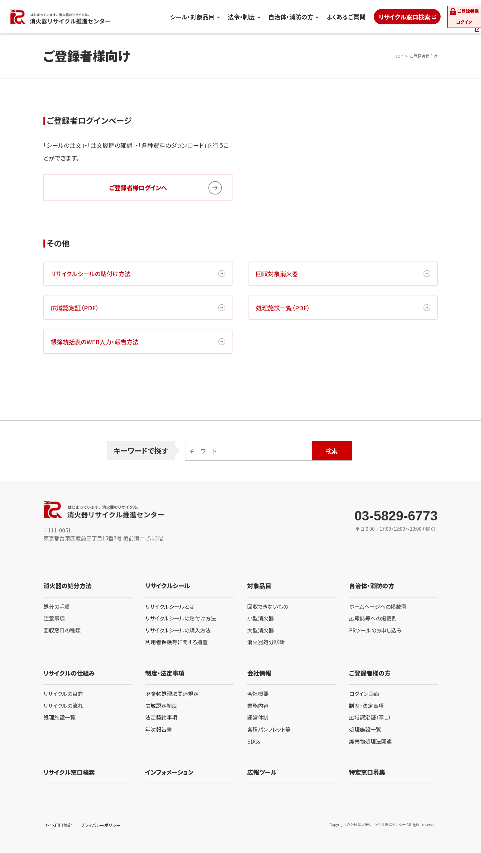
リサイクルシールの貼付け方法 (91, 273)
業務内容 (258, 706)
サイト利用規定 (57, 825)
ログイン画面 (364, 694)
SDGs (253, 741)
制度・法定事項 (366, 706)
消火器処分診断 (266, 642)
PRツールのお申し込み (375, 630)
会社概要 (258, 694)
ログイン (451, 16)
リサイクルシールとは (169, 606)
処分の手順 (56, 606)
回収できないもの (267, 606)
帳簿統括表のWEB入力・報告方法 (95, 341)
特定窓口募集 (367, 772)
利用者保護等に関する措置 (176, 642)
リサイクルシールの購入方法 (178, 630)
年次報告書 (158, 729)
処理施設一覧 (59, 717)
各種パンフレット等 (269, 729)
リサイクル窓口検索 (371, 16)
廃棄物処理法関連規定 (172, 694)
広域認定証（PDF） (75, 307)
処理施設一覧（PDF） (283, 307)
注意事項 (54, 618)
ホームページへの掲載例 (378, 606)
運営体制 (258, 717)
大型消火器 (260, 630)
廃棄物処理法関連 (370, 741)
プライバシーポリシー (101, 825)
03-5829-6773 (396, 515)
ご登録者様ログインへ (138, 187)
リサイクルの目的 (63, 694)
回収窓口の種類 (62, 630)
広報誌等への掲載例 (373, 618)
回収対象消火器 (277, 273)
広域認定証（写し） (370, 717)
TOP (399, 56)
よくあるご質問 (313, 16)
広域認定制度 (161, 706)
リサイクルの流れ (63, 706)
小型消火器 (260, 618)
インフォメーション (169, 772)
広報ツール (262, 772)
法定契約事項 (161, 717)
